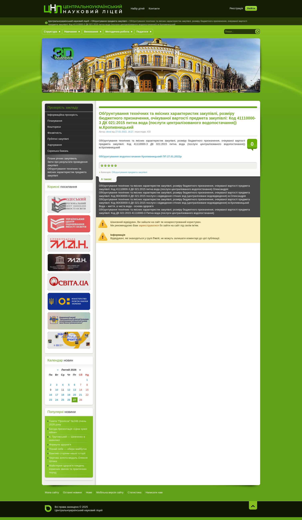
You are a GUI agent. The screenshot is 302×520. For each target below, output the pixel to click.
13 (74, 389)
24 (56, 399)
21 (80, 394)
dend (108, 132)
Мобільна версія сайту (110, 492)
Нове (89, 492)
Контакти (154, 8)
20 (74, 394)
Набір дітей (138, 8)
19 (68, 394)
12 (68, 389)
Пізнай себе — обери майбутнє (68, 448)
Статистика (134, 492)
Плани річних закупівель (62, 158)
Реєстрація (236, 8)
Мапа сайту (52, 492)
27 (74, 399)
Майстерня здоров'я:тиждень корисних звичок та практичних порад (68, 469)
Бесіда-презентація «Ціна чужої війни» (68, 430)
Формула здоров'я (60, 444)
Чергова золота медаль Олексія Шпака (68, 459)
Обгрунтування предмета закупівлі (109, 21)
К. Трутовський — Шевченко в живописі (67, 438)
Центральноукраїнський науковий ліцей (68, 21)
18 (62, 394)
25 (62, 399)
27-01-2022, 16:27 (124, 132)
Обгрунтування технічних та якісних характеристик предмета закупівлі (67, 172)
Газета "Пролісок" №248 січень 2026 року (67, 423)
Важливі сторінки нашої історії (67, 453)
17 (56, 394)
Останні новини (72, 492)
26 (68, 399)
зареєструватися (149, 225)
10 (56, 389)
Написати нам (154, 492)
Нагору (253, 505)
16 (50, 394)
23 (50, 399)
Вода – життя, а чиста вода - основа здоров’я (126, 206)
